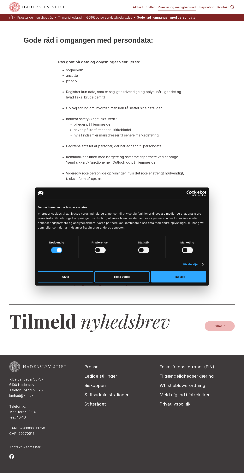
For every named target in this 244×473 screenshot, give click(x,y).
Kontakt (223, 7)
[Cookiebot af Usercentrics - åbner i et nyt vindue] (189, 193)
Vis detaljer (191, 264)
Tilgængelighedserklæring (187, 376)
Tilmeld (219, 326)
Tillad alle (178, 276)
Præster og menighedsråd (177, 7)
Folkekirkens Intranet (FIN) (187, 366)
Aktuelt (138, 7)
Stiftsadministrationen (107, 394)
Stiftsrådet (95, 404)
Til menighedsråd (70, 17)
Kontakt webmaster (24, 447)
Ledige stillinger (100, 376)
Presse (91, 366)
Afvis (65, 276)
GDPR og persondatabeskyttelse (109, 17)
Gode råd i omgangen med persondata (166, 17)
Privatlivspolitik (175, 404)
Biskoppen (95, 385)
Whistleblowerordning (182, 385)
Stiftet (150, 7)
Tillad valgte (122, 276)
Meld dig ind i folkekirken (185, 394)
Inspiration (206, 7)
